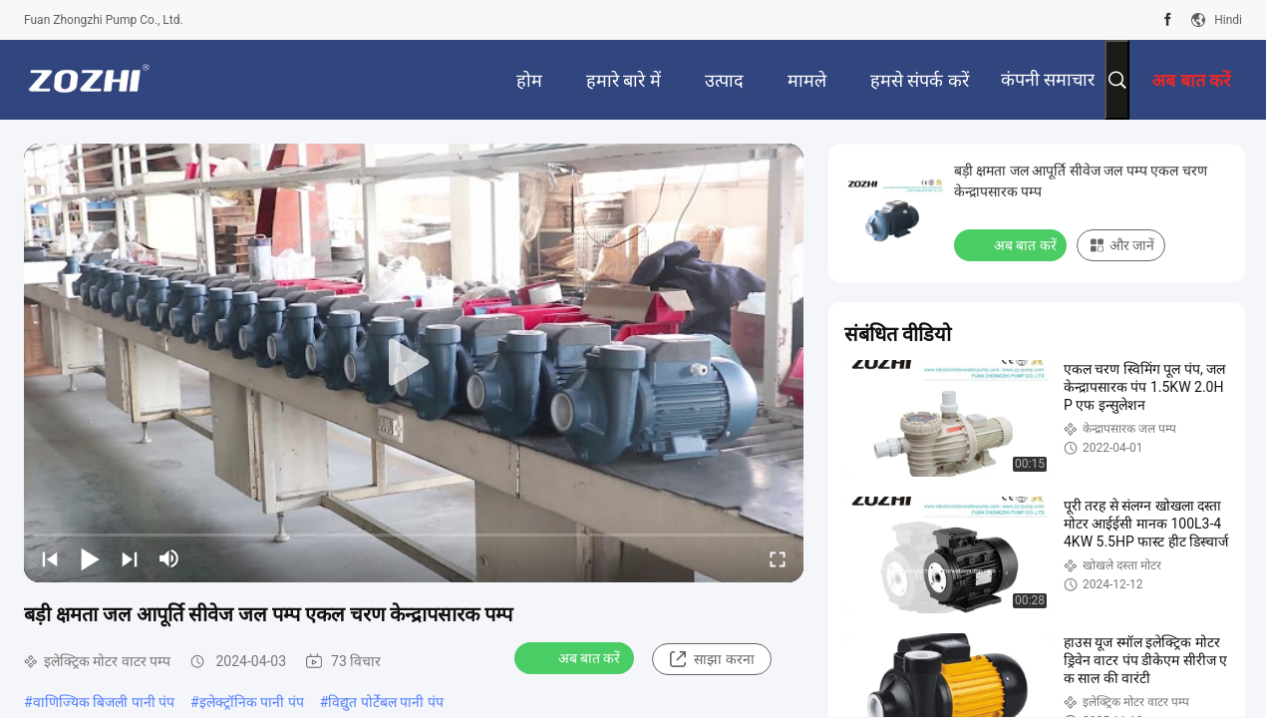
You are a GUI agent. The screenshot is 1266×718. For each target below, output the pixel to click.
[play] (414, 363)
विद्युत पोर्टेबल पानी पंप (385, 702)
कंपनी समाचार (1048, 79)
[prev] (50, 558)
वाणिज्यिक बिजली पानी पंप (103, 702)
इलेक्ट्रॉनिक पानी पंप (251, 702)
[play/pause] (90, 558)
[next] (130, 558)
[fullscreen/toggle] (777, 558)
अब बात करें (576, 657)
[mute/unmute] (169, 558)
